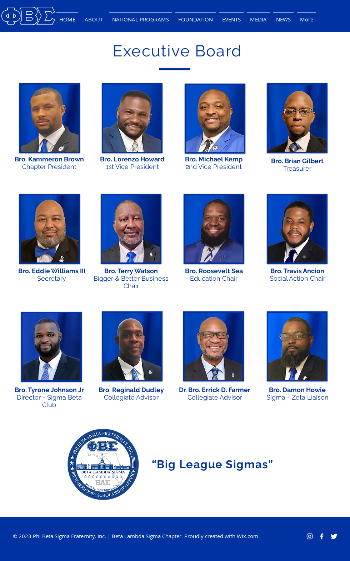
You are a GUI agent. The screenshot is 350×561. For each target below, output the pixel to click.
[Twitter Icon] (334, 536)
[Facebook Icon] (322, 536)
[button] (231, 16)
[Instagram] (310, 536)
